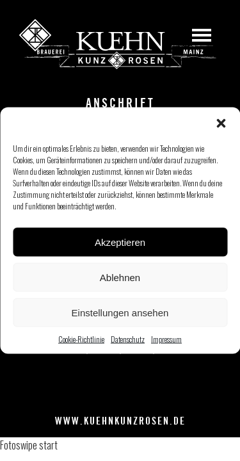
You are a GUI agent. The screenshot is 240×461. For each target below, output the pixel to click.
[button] (220, 123)
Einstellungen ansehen (120, 312)
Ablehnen (120, 276)
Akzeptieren (120, 241)
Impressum (166, 339)
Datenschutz (128, 339)
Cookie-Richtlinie (81, 339)
